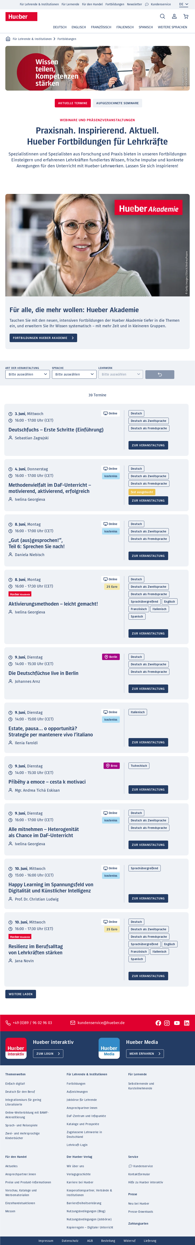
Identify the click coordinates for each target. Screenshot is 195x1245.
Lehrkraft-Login (77, 1145)
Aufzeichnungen (77, 1091)
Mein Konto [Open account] (173, 16)
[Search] (162, 16)
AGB (90, 1240)
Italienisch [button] (125, 27)
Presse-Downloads (140, 1211)
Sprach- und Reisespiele (21, 1125)
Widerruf (129, 1240)
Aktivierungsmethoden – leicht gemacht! (53, 604)
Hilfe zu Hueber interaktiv (145, 1182)
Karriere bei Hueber (80, 1182)
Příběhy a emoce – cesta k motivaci (47, 782)
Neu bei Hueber (138, 1203)
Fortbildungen (114, 4)
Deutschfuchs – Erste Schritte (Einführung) (56, 430)
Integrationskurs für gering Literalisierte (23, 1102)
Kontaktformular (139, 1174)
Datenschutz (70, 1240)
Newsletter (134, 4)
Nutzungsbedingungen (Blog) (86, 1211)
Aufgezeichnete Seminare (117, 103)
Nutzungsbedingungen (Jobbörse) (89, 1219)
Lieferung (150, 1240)
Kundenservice (158, 4)
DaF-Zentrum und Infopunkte (86, 1116)
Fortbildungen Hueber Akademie (40, 338)
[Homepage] (21, 16)
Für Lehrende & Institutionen (39, 4)
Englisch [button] (79, 27)
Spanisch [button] (146, 27)
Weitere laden (21, 994)
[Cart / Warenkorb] (186, 16)
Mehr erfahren (142, 1053)
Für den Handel (92, 4)
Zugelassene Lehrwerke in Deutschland (84, 1134)
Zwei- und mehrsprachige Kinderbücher (22, 1136)
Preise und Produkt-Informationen (28, 1182)
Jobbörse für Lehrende (82, 1099)
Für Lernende (70, 4)
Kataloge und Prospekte (83, 1124)
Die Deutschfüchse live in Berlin (43, 673)
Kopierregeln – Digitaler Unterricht (90, 1227)
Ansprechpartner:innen (82, 1108)
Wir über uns (75, 1166)
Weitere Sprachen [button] (172, 27)
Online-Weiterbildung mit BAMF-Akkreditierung (27, 1115)
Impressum (46, 1240)
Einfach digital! (15, 1083)
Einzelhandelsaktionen (20, 1203)
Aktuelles (11, 1166)
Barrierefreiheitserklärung (84, 1203)
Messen (10, 1211)
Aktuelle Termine (72, 103)
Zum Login (44, 1053)
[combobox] (28, 374)
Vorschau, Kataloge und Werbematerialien (21, 1193)
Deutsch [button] (59, 27)
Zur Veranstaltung (148, 445)
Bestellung (108, 1240)
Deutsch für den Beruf (20, 1091)
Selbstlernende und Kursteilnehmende (141, 1086)
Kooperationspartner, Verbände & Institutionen (89, 1193)
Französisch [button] (101, 27)
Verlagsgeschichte (79, 1174)
